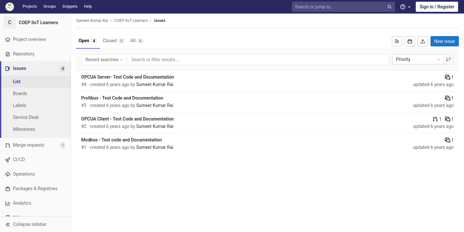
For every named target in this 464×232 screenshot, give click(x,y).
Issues (159, 20)
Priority (418, 59)
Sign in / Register (437, 6)
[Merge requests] (35, 145)
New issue (444, 41)
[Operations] (35, 174)
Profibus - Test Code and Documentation (122, 98)
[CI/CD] (35, 159)
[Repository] (35, 54)
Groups (50, 6)
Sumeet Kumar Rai (92, 20)
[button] (35, 224)
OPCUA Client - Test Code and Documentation (127, 118)
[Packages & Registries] (35, 188)
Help (88, 6)
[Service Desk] (35, 117)
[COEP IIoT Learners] (35, 22)
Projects (30, 6)
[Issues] (36, 68)
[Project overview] (35, 39)
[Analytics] (35, 203)
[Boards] (35, 94)
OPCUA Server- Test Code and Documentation (127, 77)
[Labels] (35, 105)
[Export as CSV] (423, 41)
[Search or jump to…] (344, 7)
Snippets (69, 6)
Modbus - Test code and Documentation (121, 139)
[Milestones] (35, 129)
